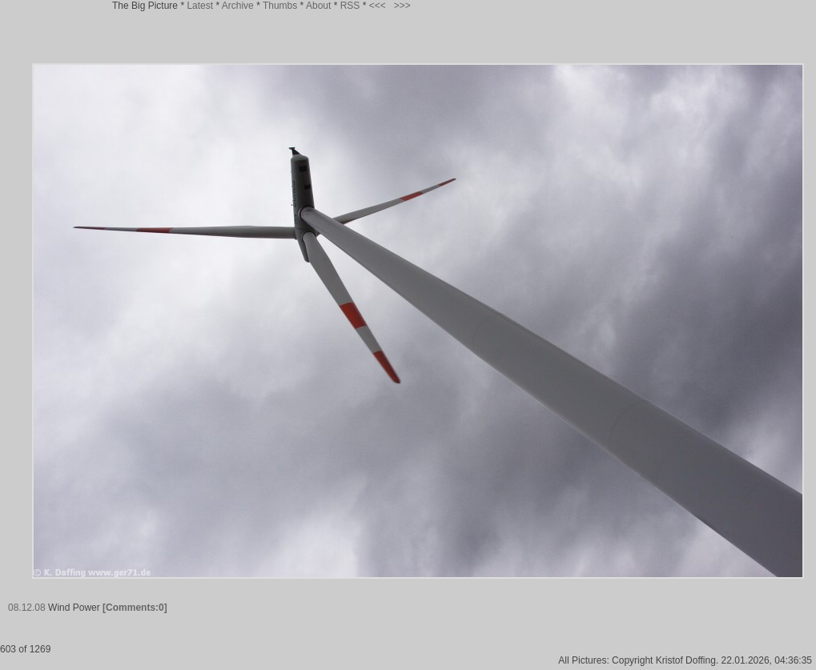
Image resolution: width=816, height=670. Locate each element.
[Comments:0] (135, 607)
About (318, 5)
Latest (200, 5)
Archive (238, 5)
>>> (402, 5)
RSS (350, 5)
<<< (377, 5)
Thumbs (280, 5)
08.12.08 (27, 607)
